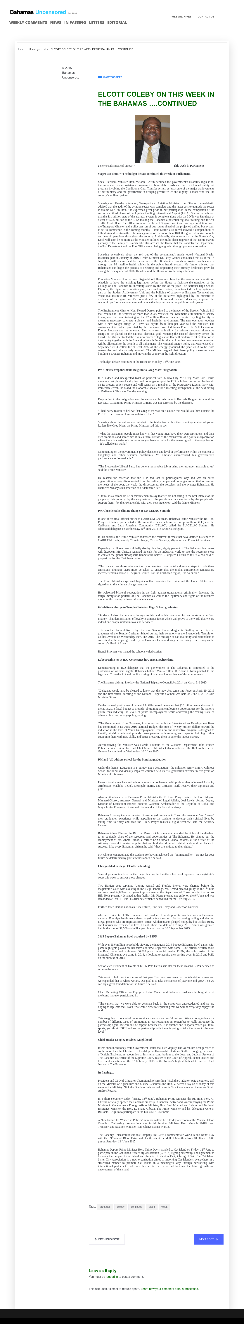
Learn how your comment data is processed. (170, 1289)
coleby (120, 1206)
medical (119, 165)
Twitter (233, 16)
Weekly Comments (28, 22)
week (164, 1206)
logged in (112, 1277)
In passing (75, 22)
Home (20, 49)
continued (136, 1206)
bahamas (105, 1206)
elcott (152, 1206)
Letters (96, 22)
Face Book (226, 16)
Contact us (206, 16)
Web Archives (181, 16)
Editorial (117, 22)
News (55, 22)
